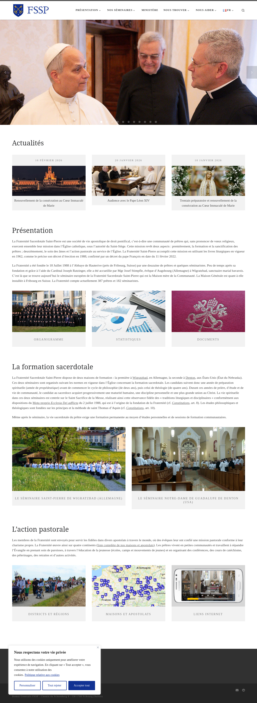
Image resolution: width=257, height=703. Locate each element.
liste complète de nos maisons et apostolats (126, 545)
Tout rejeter (54, 685)
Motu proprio (55, 403)
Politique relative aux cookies (42, 675)
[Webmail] (237, 690)
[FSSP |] (31, 9)
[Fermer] (98, 647)
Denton (190, 377)
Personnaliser (27, 685)
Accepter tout (82, 685)
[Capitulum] (243, 690)
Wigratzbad (139, 377)
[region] (54, 670)
